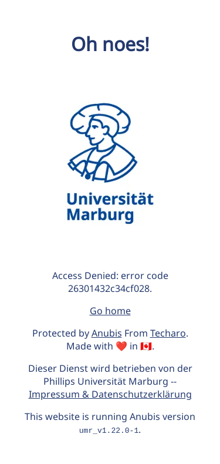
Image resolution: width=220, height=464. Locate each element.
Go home (110, 310)
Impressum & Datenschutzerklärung (110, 394)
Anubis (107, 333)
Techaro (168, 333)
